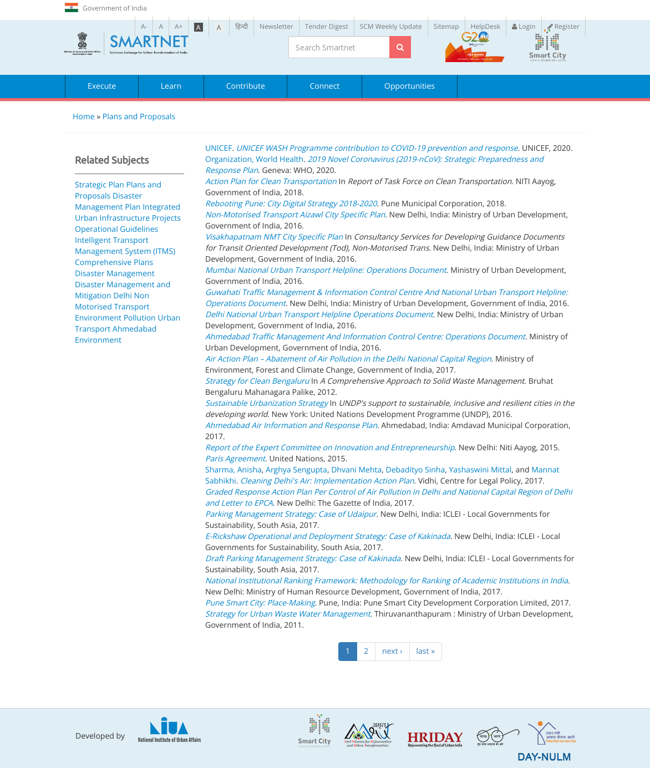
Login (524, 26)
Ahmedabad (135, 329)
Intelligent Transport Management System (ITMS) (125, 246)
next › (392, 651)
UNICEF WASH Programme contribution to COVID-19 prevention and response (377, 148)
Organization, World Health (254, 159)
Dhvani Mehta (356, 470)
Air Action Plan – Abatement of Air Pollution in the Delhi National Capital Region (348, 359)
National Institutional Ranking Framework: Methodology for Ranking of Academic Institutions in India (386, 581)
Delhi (122, 296)
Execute (102, 86)
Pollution (140, 318)
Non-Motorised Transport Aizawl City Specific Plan (295, 215)
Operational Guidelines (116, 229)
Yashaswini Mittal (480, 470)
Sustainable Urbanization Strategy (266, 403)
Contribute (245, 86)
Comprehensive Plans (114, 262)
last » (426, 651)
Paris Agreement (235, 459)
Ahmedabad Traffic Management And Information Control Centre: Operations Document (365, 337)
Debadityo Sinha (415, 470)
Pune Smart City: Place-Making (260, 603)
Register (563, 26)
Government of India (105, 8)
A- (144, 26)
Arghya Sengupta (296, 470)
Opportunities (409, 86)
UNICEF (218, 148)
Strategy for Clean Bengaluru (257, 381)
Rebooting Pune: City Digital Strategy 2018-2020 (291, 204)
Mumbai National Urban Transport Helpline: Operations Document (325, 270)
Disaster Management (115, 273)
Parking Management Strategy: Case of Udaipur (290, 514)
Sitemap (446, 26)
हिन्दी (241, 26)
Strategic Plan (99, 185)
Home (84, 116)
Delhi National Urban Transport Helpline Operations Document (319, 314)
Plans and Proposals (139, 116)
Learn (171, 86)
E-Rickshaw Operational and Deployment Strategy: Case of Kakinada (327, 536)
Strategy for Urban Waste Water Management (287, 614)
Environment (98, 318)
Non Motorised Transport (112, 301)
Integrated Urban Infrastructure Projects (128, 212)
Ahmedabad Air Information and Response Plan (291, 425)
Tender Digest (326, 26)
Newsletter (276, 26)
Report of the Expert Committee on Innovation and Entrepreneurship (329, 448)
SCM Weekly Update (391, 26)
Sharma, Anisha (233, 470)
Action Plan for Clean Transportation (271, 181)
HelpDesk (485, 26)
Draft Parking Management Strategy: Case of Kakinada (302, 558)
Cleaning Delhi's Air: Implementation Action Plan (327, 481)
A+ (178, 26)
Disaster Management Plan (108, 201)
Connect (324, 86)
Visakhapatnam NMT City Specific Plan (274, 237)
